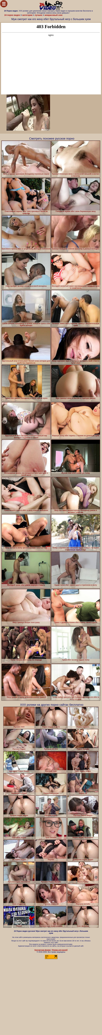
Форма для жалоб (60, 950)
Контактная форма (43, 950)
